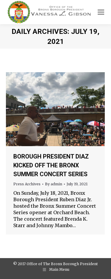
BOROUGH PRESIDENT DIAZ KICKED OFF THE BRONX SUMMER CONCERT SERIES (51, 165)
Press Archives (27, 184)
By (53, 184)
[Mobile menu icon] (101, 12)
